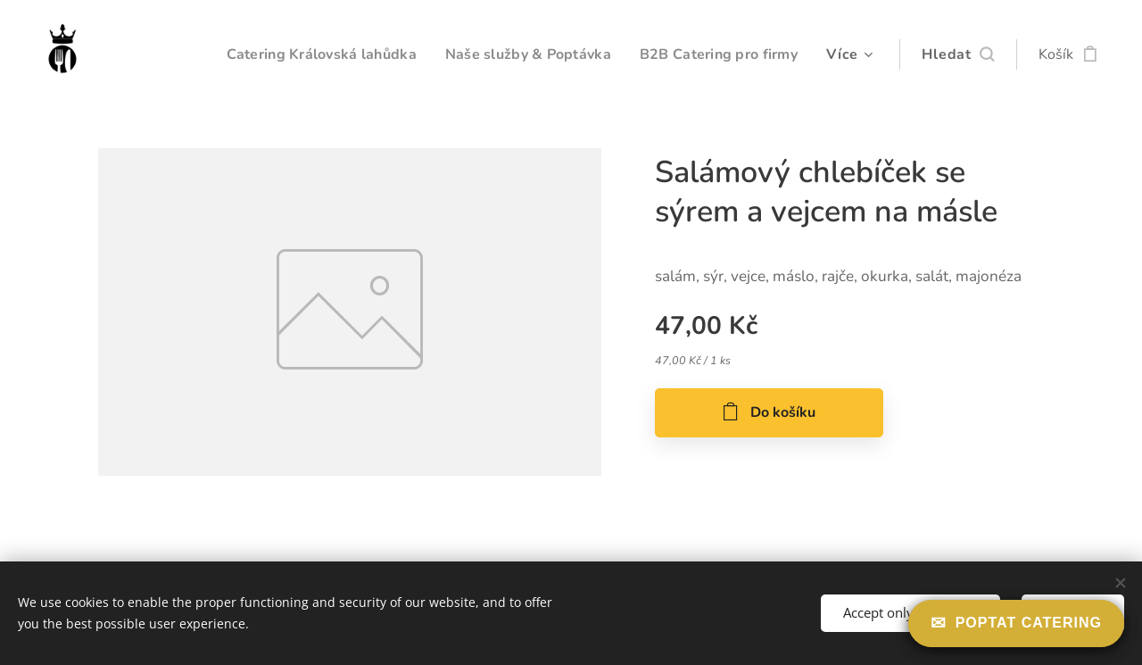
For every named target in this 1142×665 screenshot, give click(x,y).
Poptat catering (1029, 622)
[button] (957, 54)
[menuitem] (299, 54)
